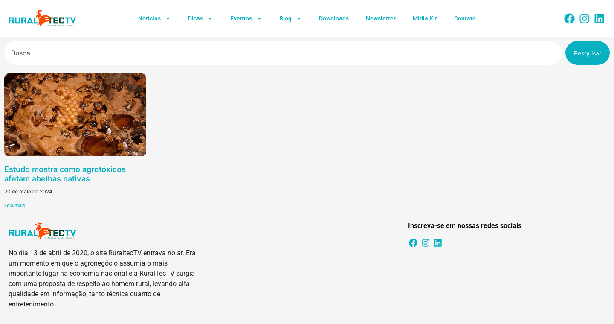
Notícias (154, 18)
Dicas (200, 18)
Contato (465, 18)
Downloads (334, 18)
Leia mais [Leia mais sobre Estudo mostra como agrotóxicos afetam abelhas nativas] (14, 206)
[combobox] (283, 53)
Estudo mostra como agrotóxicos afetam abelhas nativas (65, 174)
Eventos (246, 18)
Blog (290, 18)
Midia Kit (425, 18)
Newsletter (381, 18)
